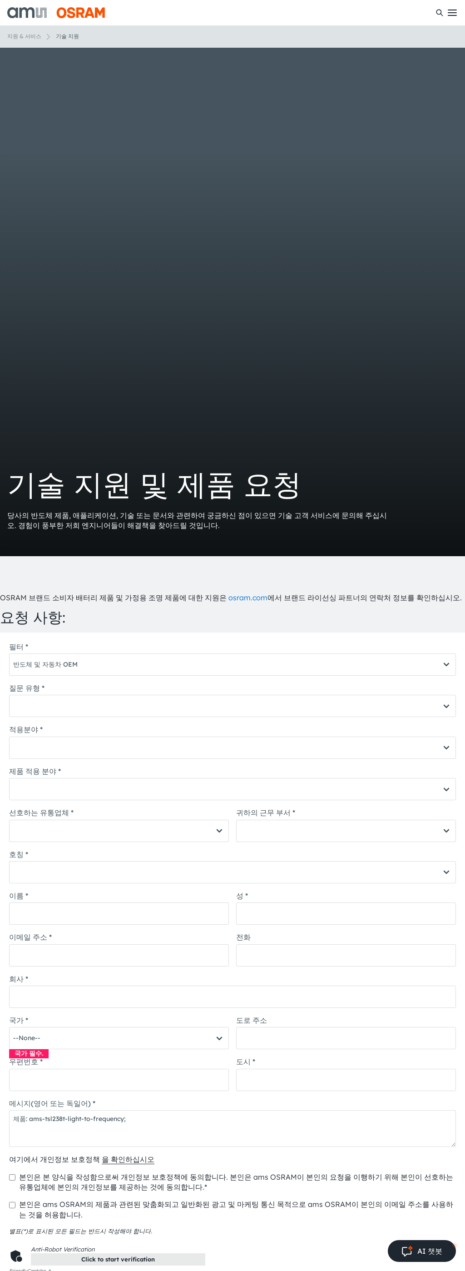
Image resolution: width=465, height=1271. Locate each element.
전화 (243, 937)
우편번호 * (26, 1061)
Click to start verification (118, 1259)
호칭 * (18, 854)
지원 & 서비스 (24, 36)
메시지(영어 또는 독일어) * (52, 1103)
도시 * (245, 1061)
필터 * (18, 646)
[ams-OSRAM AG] (56, 12)
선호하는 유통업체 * (41, 812)
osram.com (247, 597)
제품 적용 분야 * (35, 771)
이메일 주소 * (30, 937)
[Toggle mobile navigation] (452, 13)
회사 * (18, 978)
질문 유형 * (27, 688)
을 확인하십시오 (128, 1159)
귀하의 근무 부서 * (265, 812)
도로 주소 (251, 1020)
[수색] (439, 13)
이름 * (18, 895)
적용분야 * (26, 729)
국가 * (18, 1020)
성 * (242, 895)
